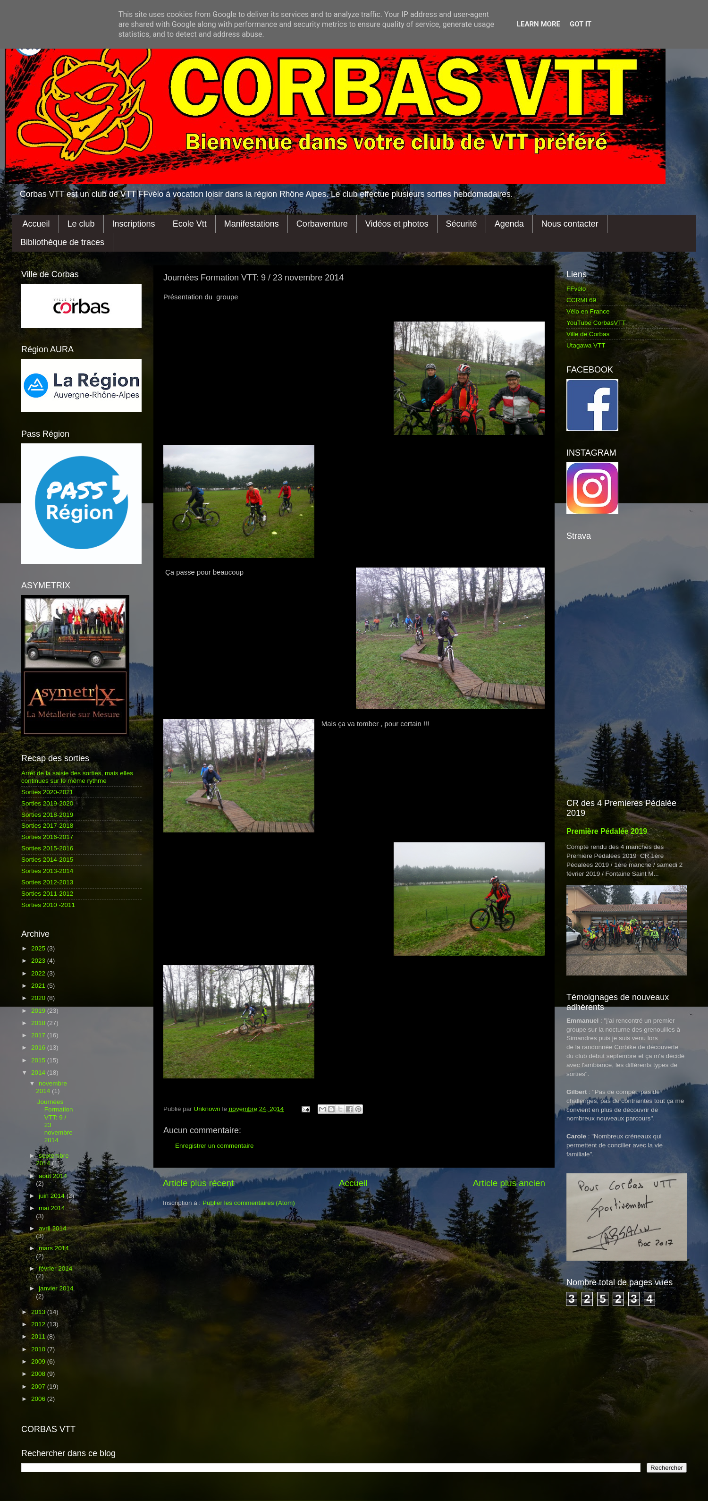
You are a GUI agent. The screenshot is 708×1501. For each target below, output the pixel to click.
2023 (39, 960)
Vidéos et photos (397, 224)
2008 (39, 1373)
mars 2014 (54, 1248)
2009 (39, 1361)
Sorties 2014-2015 (47, 859)
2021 (39, 985)
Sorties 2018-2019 (47, 814)
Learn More (538, 24)
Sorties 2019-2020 (47, 803)
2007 (39, 1386)
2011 (39, 1336)
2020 (39, 997)
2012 (39, 1324)
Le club (81, 224)
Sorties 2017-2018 (47, 825)
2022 (39, 973)
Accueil (36, 224)
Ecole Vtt (190, 224)
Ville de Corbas (587, 334)
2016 (39, 1047)
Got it (580, 24)
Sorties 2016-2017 (47, 836)
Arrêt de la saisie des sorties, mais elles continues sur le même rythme (77, 777)
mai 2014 (52, 1208)
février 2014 (55, 1268)
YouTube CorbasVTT (596, 322)
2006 (39, 1398)
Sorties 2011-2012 (47, 893)
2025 (39, 948)
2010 (39, 1349)
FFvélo (576, 288)
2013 (39, 1311)
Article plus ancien (509, 1183)
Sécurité (461, 224)
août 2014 (53, 1175)
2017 (39, 1035)
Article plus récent (198, 1183)
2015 (39, 1060)
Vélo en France (588, 311)
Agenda (509, 224)
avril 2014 (53, 1228)
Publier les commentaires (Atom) (248, 1202)
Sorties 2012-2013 (47, 882)
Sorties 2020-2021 (47, 792)
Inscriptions (133, 224)
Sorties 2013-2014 (47, 870)
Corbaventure (322, 224)
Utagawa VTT (586, 345)
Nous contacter (569, 224)
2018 (39, 1022)
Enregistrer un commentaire (214, 1145)
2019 (39, 1010)
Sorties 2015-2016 (47, 848)
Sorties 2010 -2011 (48, 904)
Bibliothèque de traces (62, 242)
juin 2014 (53, 1195)
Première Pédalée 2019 (606, 831)
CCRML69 (581, 300)
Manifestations (251, 224)
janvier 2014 (56, 1288)
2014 (39, 1072)
